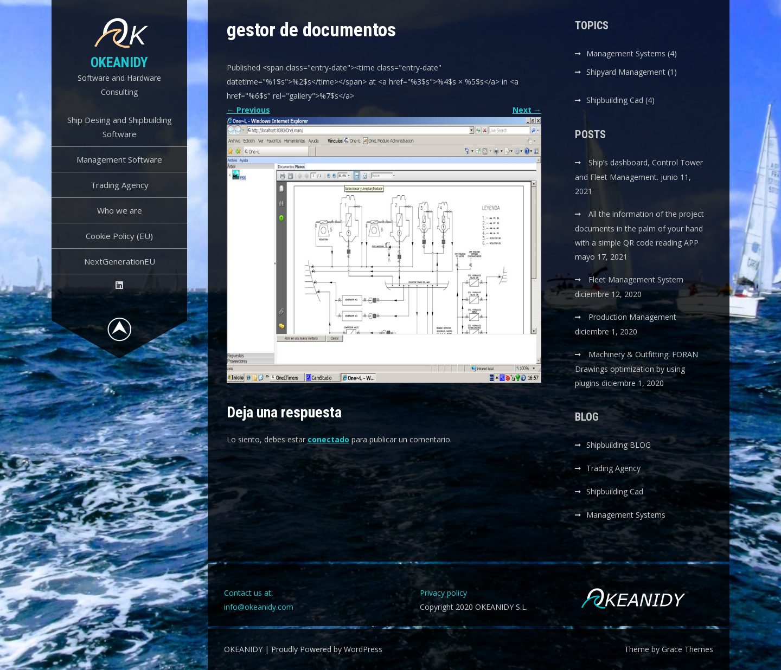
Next (527, 110)
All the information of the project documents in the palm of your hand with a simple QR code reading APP (639, 228)
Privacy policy (443, 593)
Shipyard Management (625, 72)
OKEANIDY (119, 62)
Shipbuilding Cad (614, 100)
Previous (248, 110)
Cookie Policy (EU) (119, 235)
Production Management (632, 317)
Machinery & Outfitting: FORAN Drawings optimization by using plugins (636, 368)
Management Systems (625, 53)
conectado (328, 439)
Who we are (119, 210)
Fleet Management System (635, 279)
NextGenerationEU (119, 261)
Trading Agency (120, 184)
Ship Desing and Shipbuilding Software (119, 126)
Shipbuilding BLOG (618, 445)
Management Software (119, 159)
